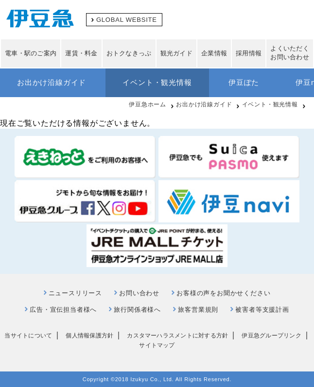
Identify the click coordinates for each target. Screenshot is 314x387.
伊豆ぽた (243, 82)
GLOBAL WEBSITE (126, 19)
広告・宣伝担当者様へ (63, 309)
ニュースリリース (75, 293)
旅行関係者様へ (137, 309)
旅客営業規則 (198, 309)
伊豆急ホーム (147, 104)
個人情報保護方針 (89, 335)
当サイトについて (28, 335)
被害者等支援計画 (262, 309)
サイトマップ (156, 345)
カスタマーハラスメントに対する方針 (177, 335)
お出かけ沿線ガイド (51, 82)
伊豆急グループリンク (271, 335)
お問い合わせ (139, 293)
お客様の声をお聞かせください (223, 293)
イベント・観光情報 (157, 82)
